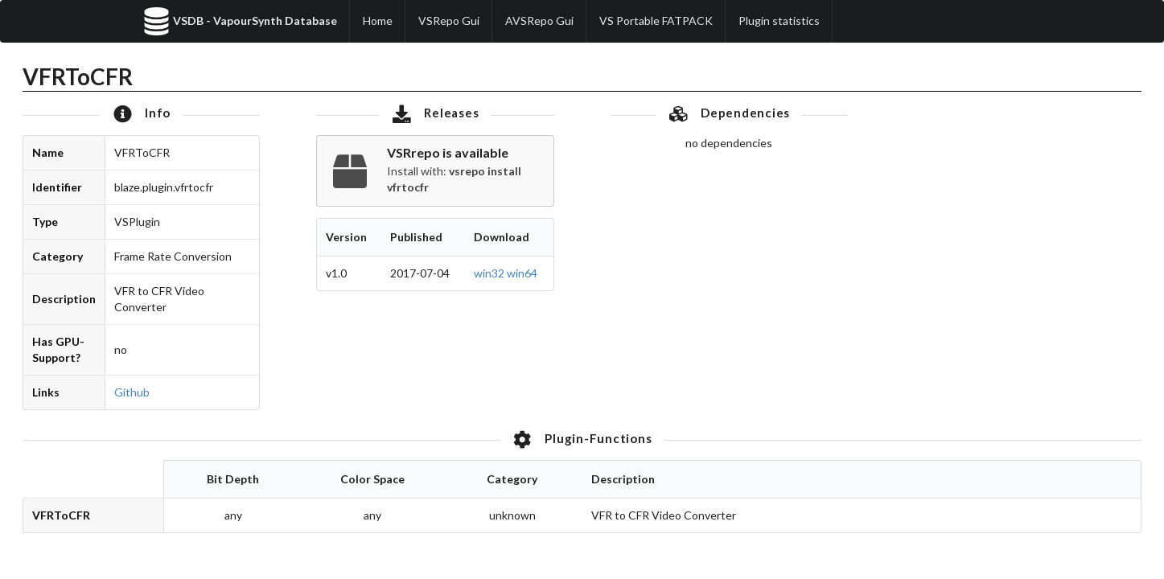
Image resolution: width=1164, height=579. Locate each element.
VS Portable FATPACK (656, 20)
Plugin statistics (779, 20)
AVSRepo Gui (539, 20)
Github (132, 392)
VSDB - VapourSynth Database (239, 21)
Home (378, 20)
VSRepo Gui (448, 20)
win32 (489, 273)
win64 (522, 273)
